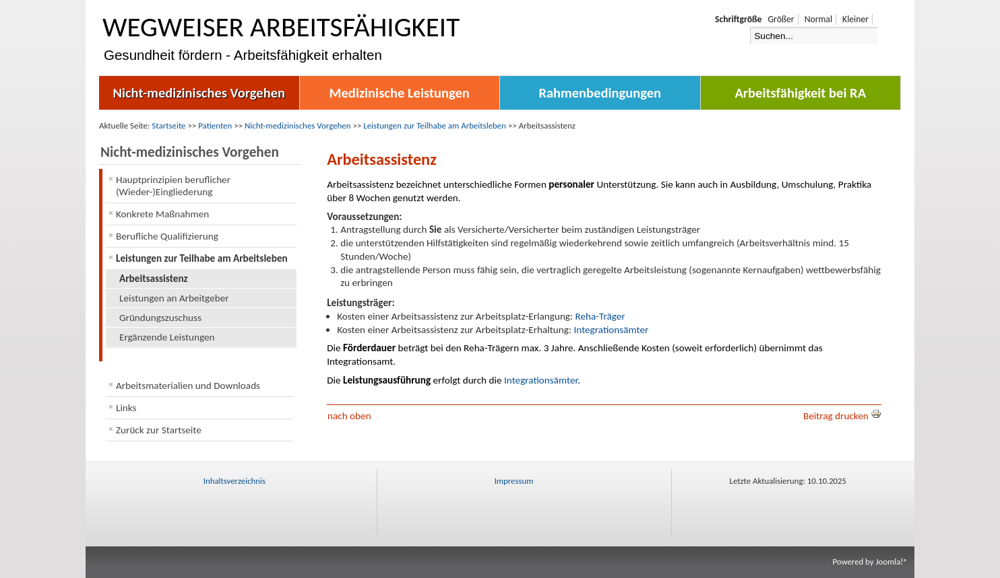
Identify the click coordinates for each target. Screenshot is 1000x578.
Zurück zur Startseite (158, 430)
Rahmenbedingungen (599, 93)
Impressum (514, 481)
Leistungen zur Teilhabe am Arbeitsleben (434, 125)
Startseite (168, 125)
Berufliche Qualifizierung (167, 236)
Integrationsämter (610, 330)
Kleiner (855, 19)
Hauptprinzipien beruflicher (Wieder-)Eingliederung (173, 186)
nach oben (349, 416)
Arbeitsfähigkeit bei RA (800, 93)
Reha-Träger (600, 316)
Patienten (215, 125)
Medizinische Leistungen (400, 93)
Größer (781, 19)
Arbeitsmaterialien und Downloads (188, 386)
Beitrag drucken (842, 416)
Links (126, 408)
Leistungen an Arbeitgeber (174, 298)
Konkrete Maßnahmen (162, 214)
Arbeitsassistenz (153, 279)
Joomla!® (891, 561)
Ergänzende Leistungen (167, 337)
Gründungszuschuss (160, 318)
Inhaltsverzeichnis (234, 481)
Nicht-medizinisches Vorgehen (199, 93)
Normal (818, 19)
